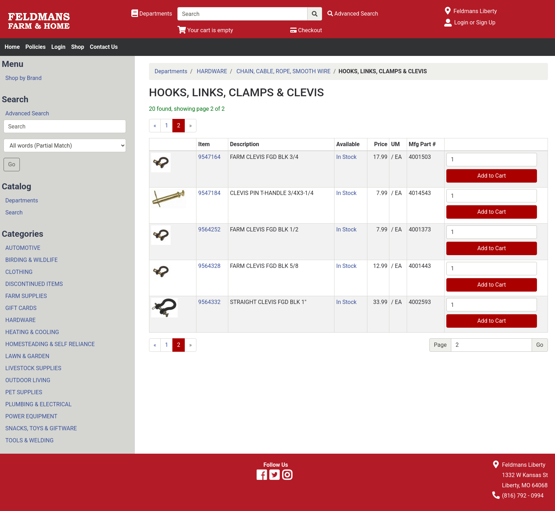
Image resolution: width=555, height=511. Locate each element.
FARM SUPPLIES (26, 296)
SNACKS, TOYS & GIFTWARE (41, 428)
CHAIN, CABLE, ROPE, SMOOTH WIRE (283, 71)
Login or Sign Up (474, 22)
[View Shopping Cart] (205, 30)
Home (12, 47)
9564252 (209, 229)
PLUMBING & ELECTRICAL (38, 404)
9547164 (209, 157)
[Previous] (155, 125)
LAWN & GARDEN (27, 356)
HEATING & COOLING (32, 332)
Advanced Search (27, 113)
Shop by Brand (23, 78)
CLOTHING (19, 272)
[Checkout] (306, 30)
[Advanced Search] (352, 13)
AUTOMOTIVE (22, 248)
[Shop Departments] (151, 14)
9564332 (209, 302)
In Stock (346, 157)
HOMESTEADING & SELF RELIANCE (50, 344)
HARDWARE (20, 320)
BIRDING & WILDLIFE (31, 260)
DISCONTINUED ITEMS (34, 284)
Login (58, 47)
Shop (77, 47)
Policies (35, 47)
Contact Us (104, 47)
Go (11, 164)
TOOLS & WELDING (29, 440)
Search (14, 212)
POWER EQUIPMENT (31, 416)
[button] (161, 162)
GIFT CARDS (20, 308)
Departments (21, 200)
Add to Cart (491, 175)
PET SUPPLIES (23, 392)
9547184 (209, 193)
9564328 (209, 266)
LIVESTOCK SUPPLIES (33, 368)
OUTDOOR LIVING (27, 380)
